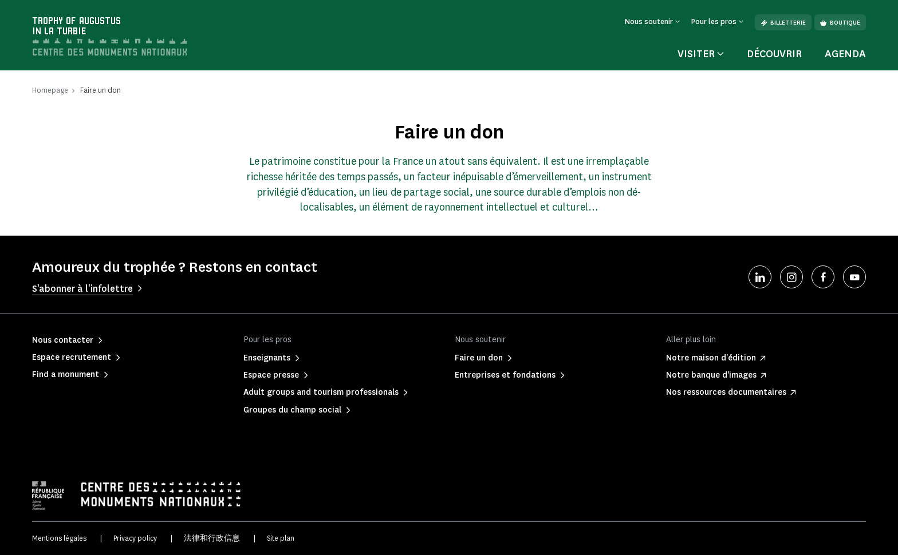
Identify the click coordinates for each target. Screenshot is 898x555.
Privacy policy (135, 538)
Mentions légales (59, 538)
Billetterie (783, 22)
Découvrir (774, 54)
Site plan (280, 538)
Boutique (840, 22)
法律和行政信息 (212, 538)
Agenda (845, 54)
